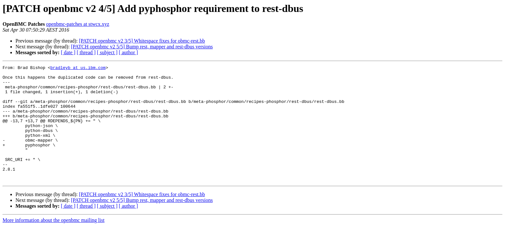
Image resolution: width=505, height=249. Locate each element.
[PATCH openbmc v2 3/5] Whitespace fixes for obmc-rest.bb (142, 41)
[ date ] (68, 52)
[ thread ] (86, 52)
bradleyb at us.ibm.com (78, 68)
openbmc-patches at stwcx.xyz (77, 24)
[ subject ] (107, 52)
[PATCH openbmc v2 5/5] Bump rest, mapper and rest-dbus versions (142, 46)
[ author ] (128, 52)
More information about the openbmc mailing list (53, 243)
